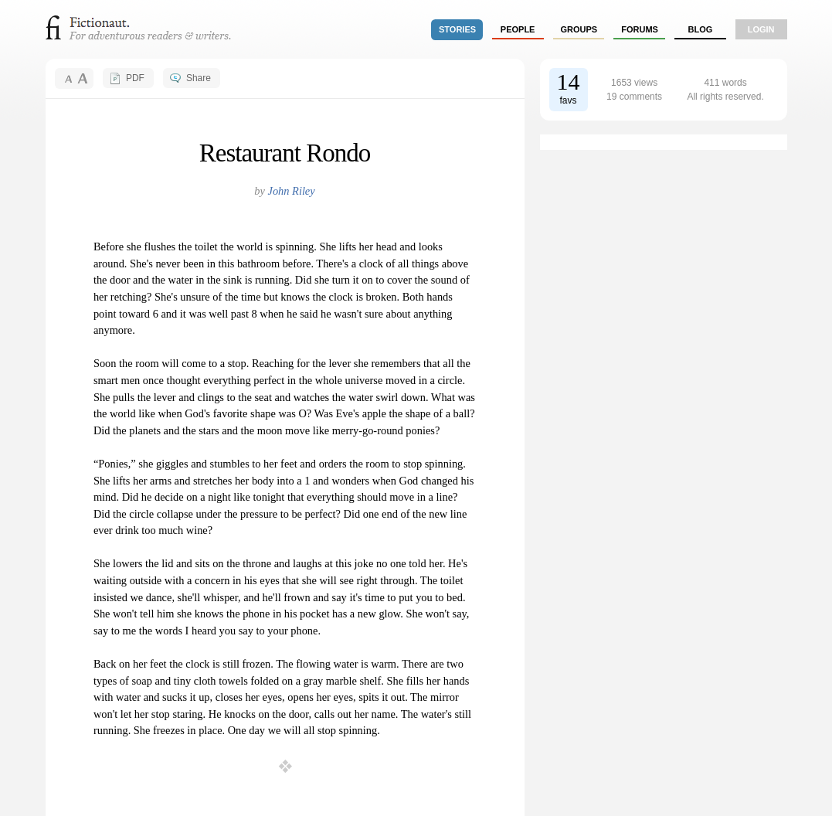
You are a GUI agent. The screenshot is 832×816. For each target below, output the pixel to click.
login (761, 29)
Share (198, 78)
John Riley (291, 191)
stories (457, 29)
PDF (135, 78)
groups (579, 29)
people (518, 29)
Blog (700, 29)
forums (639, 29)
